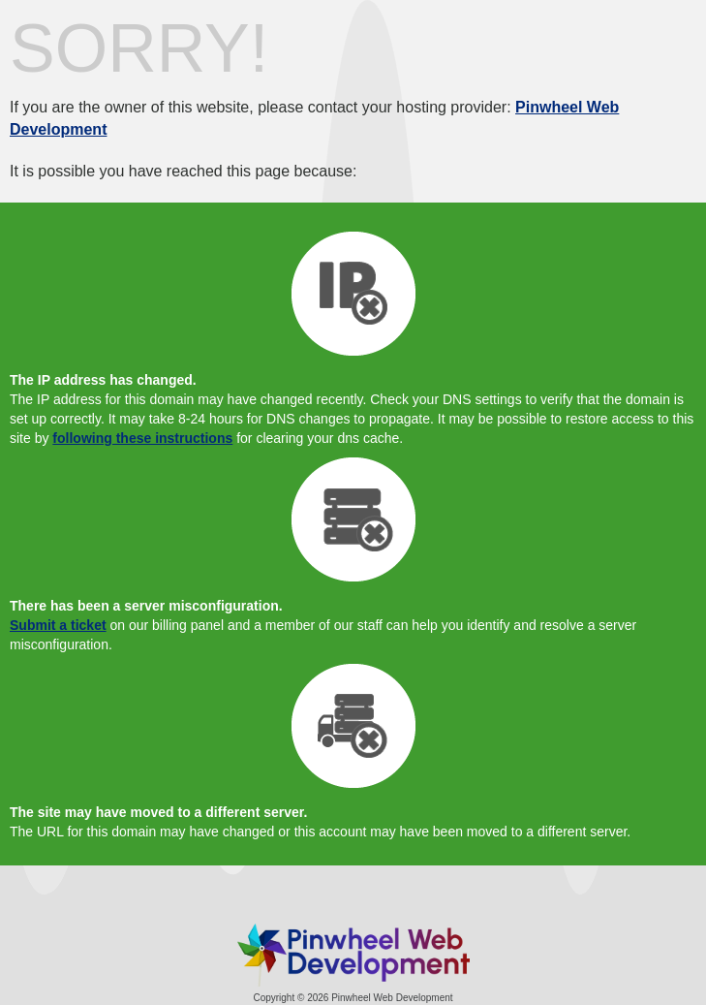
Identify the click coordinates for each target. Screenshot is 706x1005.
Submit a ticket (58, 625)
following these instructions (142, 438)
